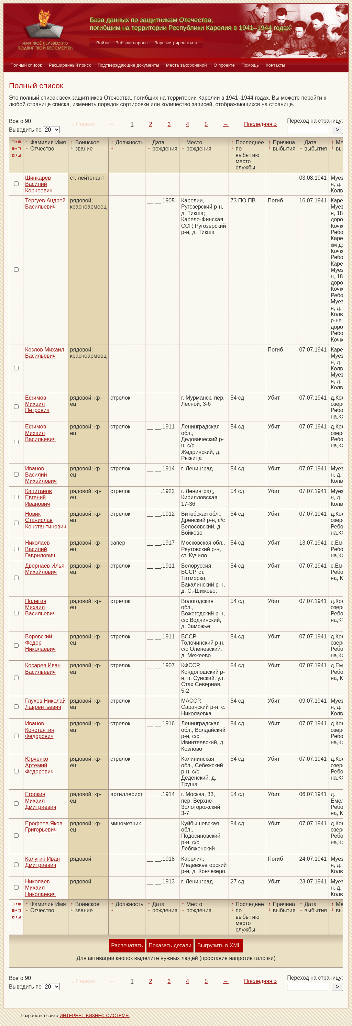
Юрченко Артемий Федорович (39, 765)
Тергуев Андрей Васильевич (45, 204)
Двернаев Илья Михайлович (44, 569)
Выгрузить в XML (219, 945)
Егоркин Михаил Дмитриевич (40, 800)
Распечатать (127, 945)
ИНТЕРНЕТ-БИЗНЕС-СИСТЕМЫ (94, 1015)
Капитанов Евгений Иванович (38, 497)
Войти (102, 42)
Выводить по (26, 130)
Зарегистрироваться (176, 42)
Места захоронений (186, 65)
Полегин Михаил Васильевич (40, 607)
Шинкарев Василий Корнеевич (39, 184)
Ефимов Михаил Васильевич (40, 433)
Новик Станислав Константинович (45, 520)
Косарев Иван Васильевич (42, 668)
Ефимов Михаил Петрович (37, 404)
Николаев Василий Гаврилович (40, 549)
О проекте (224, 65)
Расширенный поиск (70, 65)
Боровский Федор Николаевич (40, 643)
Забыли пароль (131, 42)
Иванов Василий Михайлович (41, 475)
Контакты (275, 65)
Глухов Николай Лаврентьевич (45, 704)
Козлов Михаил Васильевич (44, 353)
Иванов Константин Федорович (39, 730)
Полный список (26, 65)
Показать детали (169, 945)
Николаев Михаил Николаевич (40, 888)
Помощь (250, 65)
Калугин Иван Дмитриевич (42, 862)
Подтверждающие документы (128, 65)
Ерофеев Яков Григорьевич (44, 827)
